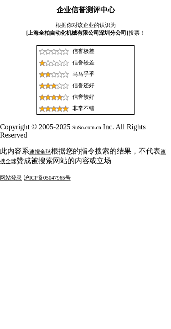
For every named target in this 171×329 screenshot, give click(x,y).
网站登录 (11, 178)
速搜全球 (40, 152)
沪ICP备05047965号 (47, 178)
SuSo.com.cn (86, 127)
